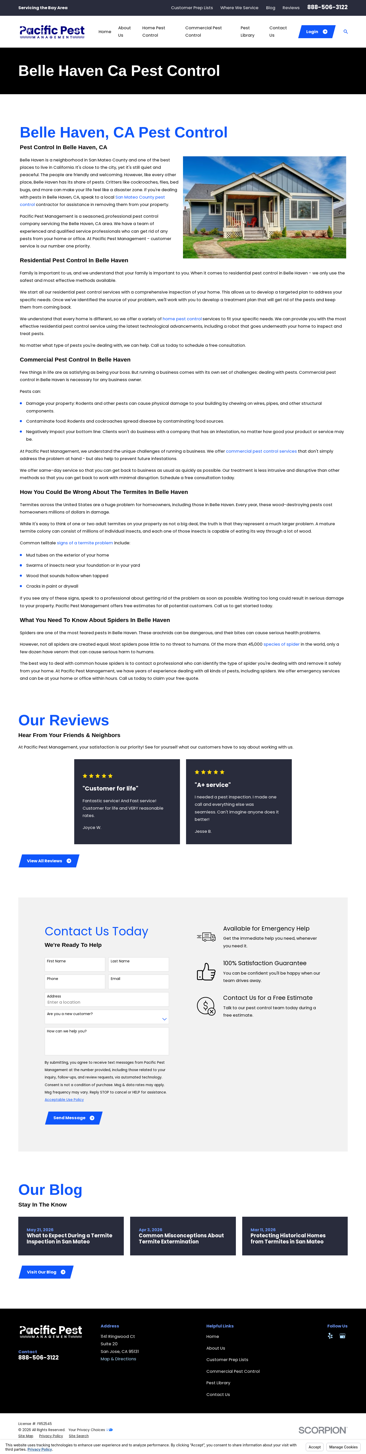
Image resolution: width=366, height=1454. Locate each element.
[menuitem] (25, 1436)
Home (212, 1336)
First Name (56, 961)
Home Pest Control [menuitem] (153, 31)
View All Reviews (49, 861)
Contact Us (218, 1394)
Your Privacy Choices (90, 1430)
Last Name (120, 961)
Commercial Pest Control (233, 1371)
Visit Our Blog (46, 1272)
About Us (215, 1348)
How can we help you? (67, 1031)
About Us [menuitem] (124, 31)
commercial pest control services (261, 451)
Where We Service (239, 8)
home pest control (182, 319)
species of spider (282, 644)
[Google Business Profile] (342, 1336)
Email (115, 979)
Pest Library (218, 1383)
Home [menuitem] (105, 32)
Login (316, 32)
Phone (52, 979)
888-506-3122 (327, 7)
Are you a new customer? (70, 1014)
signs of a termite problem (85, 543)
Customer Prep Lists (192, 8)
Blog (270, 8)
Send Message (74, 1118)
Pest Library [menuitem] (247, 31)
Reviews (291, 8)
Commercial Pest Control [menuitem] (203, 31)
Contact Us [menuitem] (278, 31)
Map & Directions (118, 1359)
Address (54, 996)
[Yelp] (330, 1336)
